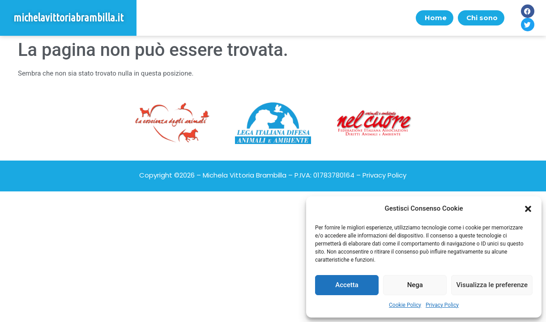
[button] (528, 208)
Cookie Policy (405, 305)
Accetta (346, 285)
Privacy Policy (442, 305)
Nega (415, 285)
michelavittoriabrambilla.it (68, 18)
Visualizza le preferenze (492, 285)
